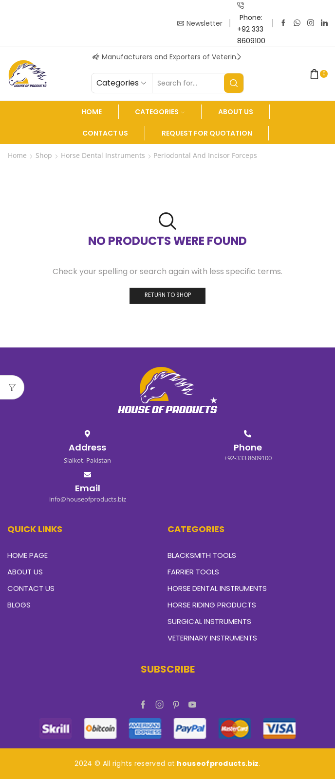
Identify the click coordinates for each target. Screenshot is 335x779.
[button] (96, 57)
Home (91, 112)
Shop (44, 155)
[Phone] (247, 433)
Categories (160, 112)
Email (87, 488)
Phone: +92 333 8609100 (251, 29)
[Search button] (233, 83)
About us (235, 112)
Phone (248, 447)
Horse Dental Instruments (103, 155)
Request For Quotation (207, 133)
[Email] (87, 474)
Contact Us (105, 133)
